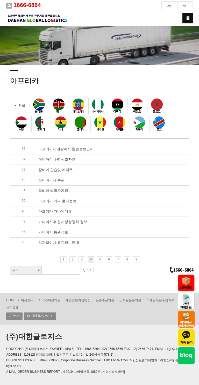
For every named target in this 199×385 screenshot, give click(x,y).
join (184, 5)
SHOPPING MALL (40, 316)
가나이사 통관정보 (53, 232)
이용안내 (27, 300)
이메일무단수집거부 (160, 300)
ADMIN (14, 316)
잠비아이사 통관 (51, 180)
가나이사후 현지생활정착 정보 (63, 222)
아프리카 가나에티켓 (55, 211)
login (169, 5)
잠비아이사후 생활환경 (57, 159)
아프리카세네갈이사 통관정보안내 (66, 149)
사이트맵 (12, 307)
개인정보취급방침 (78, 300)
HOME (11, 300)
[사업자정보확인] (113, 372)
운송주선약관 (105, 300)
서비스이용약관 (49, 300)
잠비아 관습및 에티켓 (55, 170)
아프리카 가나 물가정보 (57, 201)
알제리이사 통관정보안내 (58, 242)
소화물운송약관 (130, 300)
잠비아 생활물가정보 (55, 190)
